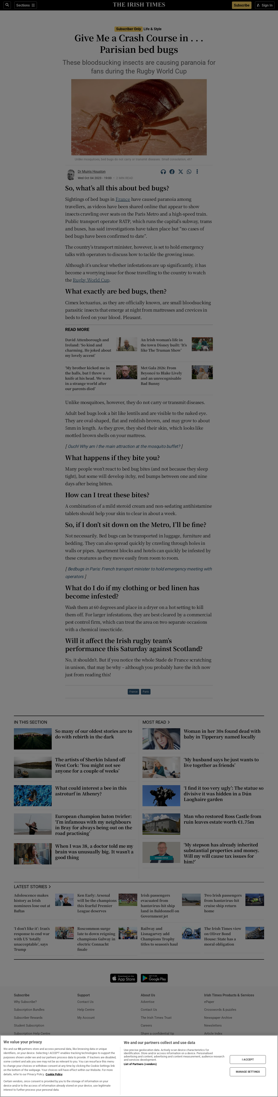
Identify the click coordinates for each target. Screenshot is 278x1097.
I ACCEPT (248, 1059)
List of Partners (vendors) (140, 1064)
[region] (139, 1066)
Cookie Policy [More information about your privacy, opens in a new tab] (54, 1074)
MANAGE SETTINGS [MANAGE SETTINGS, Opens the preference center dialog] (248, 1071)
